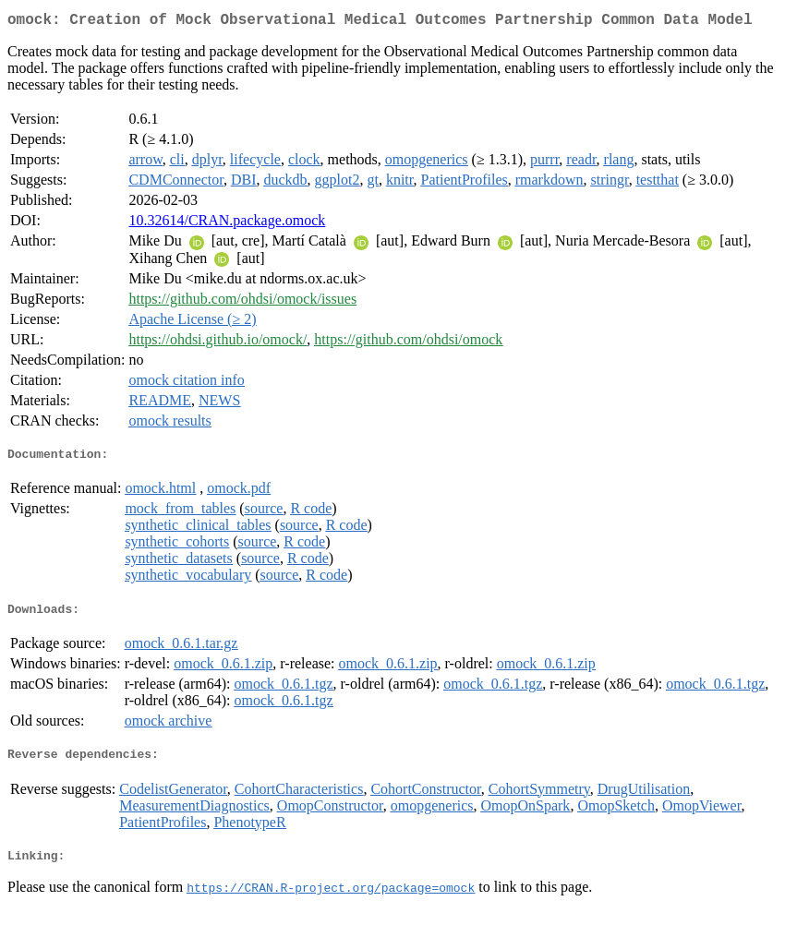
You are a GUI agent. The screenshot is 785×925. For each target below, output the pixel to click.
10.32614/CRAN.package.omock (226, 224)
